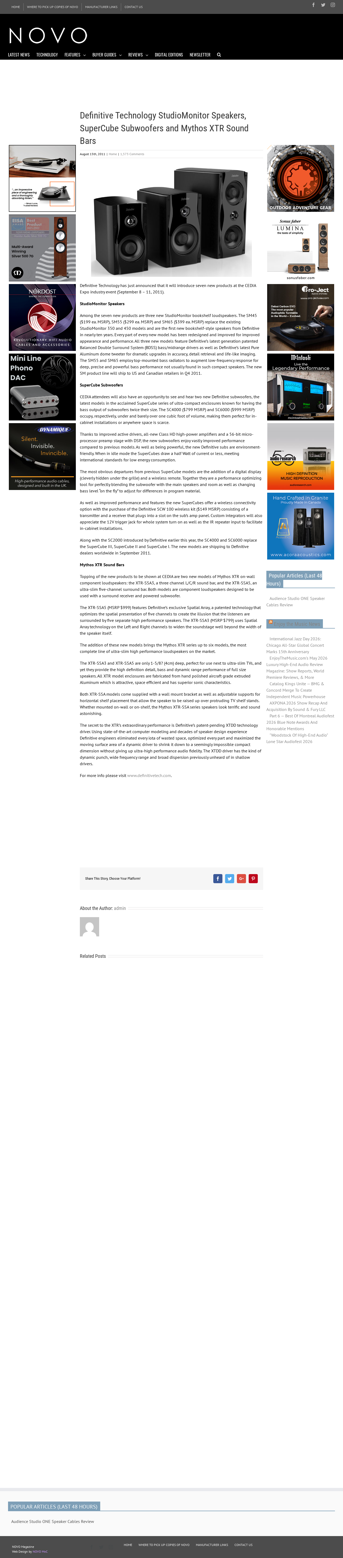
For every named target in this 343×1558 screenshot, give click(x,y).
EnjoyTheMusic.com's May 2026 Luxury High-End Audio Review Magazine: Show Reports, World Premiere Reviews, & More (296, 667)
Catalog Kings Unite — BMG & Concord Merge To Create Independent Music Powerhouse (295, 690)
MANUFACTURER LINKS (212, 1545)
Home (113, 154)
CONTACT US (243, 1545)
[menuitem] (15, 7)
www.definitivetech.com (149, 775)
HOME (128, 1545)
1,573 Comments (132, 154)
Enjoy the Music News (297, 624)
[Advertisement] (237, 35)
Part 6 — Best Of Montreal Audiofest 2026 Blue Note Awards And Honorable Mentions (300, 722)
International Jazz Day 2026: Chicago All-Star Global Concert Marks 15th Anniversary (295, 645)
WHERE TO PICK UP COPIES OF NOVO (164, 1545)
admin (120, 908)
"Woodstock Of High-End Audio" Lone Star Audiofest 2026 (297, 738)
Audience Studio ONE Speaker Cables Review (295, 601)
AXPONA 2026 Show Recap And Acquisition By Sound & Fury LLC (296, 706)
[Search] (219, 54)
